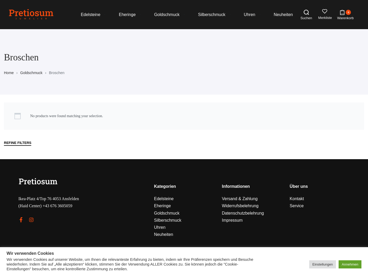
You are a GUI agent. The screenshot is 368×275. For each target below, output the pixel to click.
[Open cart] (345, 14)
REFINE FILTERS (17, 143)
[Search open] (306, 14)
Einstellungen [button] (322, 264)
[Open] (325, 14)
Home (9, 73)
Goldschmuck (31, 73)
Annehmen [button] (350, 264)
